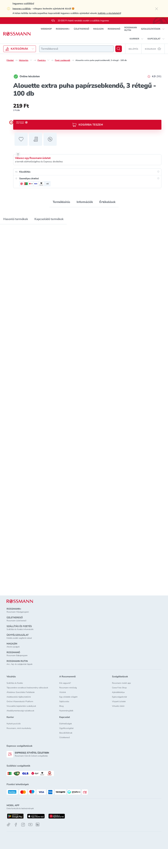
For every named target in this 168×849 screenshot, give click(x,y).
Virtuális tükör (118, 706)
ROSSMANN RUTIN (130, 29)
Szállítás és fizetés (15, 683)
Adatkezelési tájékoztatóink (19, 697)
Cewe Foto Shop (119, 687)
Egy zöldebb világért (68, 697)
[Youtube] (30, 825)
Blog (61, 706)
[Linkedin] (38, 824)
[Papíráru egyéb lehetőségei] (48, 60)
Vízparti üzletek (119, 701)
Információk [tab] (85, 202)
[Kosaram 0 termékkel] (153, 49)
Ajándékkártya (118, 692)
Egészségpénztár (119, 697)
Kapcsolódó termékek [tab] (48, 219)
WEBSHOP (46, 28)
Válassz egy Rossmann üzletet (33, 158)
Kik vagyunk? (65, 683)
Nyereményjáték (66, 710)
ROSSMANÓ (114, 28)
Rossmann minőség (68, 687)
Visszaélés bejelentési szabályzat (21, 706)
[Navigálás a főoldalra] (16, 34)
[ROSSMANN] (20, 601)
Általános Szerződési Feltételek (21, 692)
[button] (153, 29)
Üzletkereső (64, 737)
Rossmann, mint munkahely (19, 728)
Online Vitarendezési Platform (20, 701)
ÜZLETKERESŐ (81, 28)
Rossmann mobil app (121, 683)
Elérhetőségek (65, 723)
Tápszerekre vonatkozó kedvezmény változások (27, 687)
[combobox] (76, 49)
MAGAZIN (98, 28)
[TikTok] (9, 825)
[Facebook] (16, 825)
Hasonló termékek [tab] (15, 219)
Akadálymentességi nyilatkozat (20, 710)
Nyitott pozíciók (14, 723)
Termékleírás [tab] (61, 202)
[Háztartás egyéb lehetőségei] (31, 60)
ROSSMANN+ (63, 28)
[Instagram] (23, 825)
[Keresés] (118, 49)
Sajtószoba (64, 701)
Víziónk (62, 692)
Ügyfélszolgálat (66, 728)
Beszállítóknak (65, 733)
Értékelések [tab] (107, 202)
